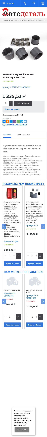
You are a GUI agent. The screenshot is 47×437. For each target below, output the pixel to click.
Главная (5, 20)
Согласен (22, 429)
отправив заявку (23, 174)
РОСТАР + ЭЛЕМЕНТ (27, 20)
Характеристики (23, 134)
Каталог (14, 20)
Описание (7, 134)
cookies (27, 411)
